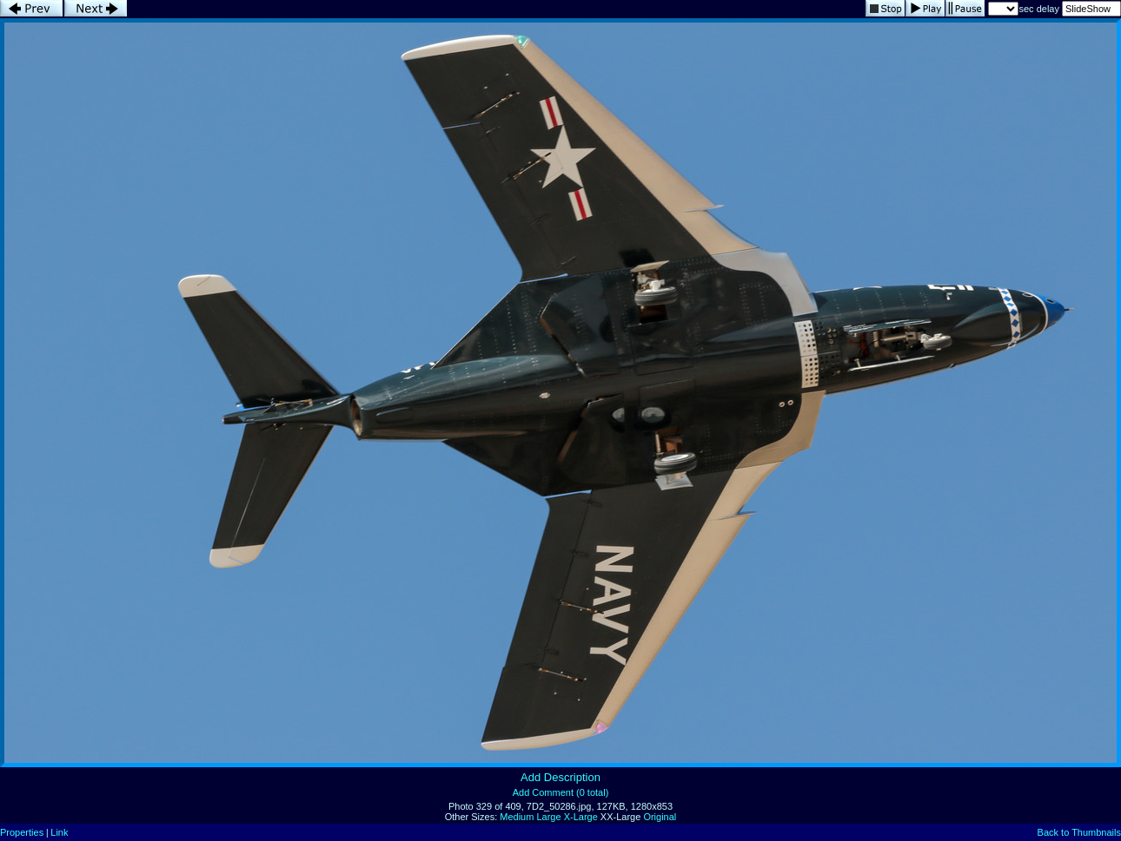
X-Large (581, 816)
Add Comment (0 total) (561, 792)
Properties (21, 832)
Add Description (560, 777)
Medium (517, 816)
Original (659, 816)
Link (59, 832)
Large (548, 816)
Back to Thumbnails (1079, 832)
